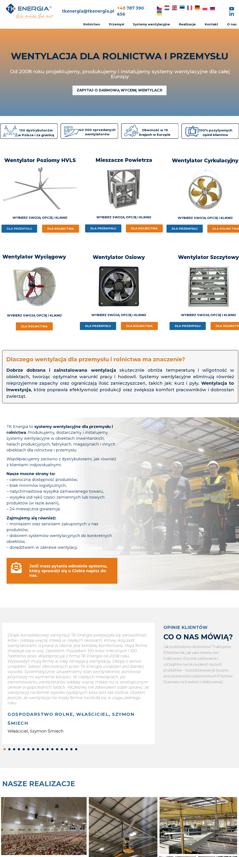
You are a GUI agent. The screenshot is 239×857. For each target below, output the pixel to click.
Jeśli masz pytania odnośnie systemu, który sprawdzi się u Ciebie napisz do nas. (68, 571)
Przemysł (116, 24)
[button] (4, 749)
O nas (232, 24)
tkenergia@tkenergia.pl (88, 11)
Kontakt (211, 24)
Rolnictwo (91, 24)
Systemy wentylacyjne (151, 24)
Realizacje (187, 24)
